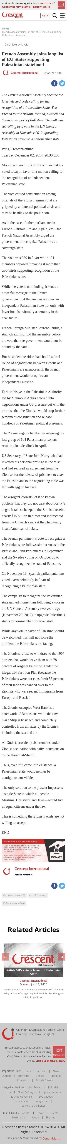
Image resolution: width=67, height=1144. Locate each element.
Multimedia (18, 1117)
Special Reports (52, 1092)
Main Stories (35, 1087)
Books (40, 1113)
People (35, 1117)
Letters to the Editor (33, 1105)
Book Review (46, 1096)
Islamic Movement (21, 1096)
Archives (42, 1071)
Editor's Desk (20, 1101)
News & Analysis (27, 1092)
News (56, 1071)
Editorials (53, 1087)
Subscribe (23, 1075)
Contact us (23, 1080)
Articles (26, 1113)
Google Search (44, 1080)
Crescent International (33, 980)
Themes (50, 1117)
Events (54, 1113)
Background (41, 1101)
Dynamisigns (51, 1138)
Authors (7, 1075)
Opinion (7, 1092)
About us (56, 1075)
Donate (40, 1075)
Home (27, 1071)
